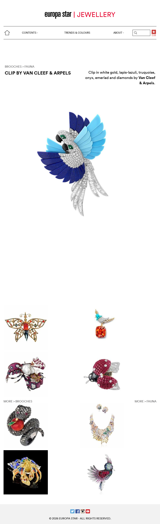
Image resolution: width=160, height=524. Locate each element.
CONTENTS (30, 32)
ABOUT (118, 32)
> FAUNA (28, 66)
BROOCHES (13, 66)
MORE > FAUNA (145, 401)
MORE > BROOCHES (18, 401)
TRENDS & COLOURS (77, 32)
